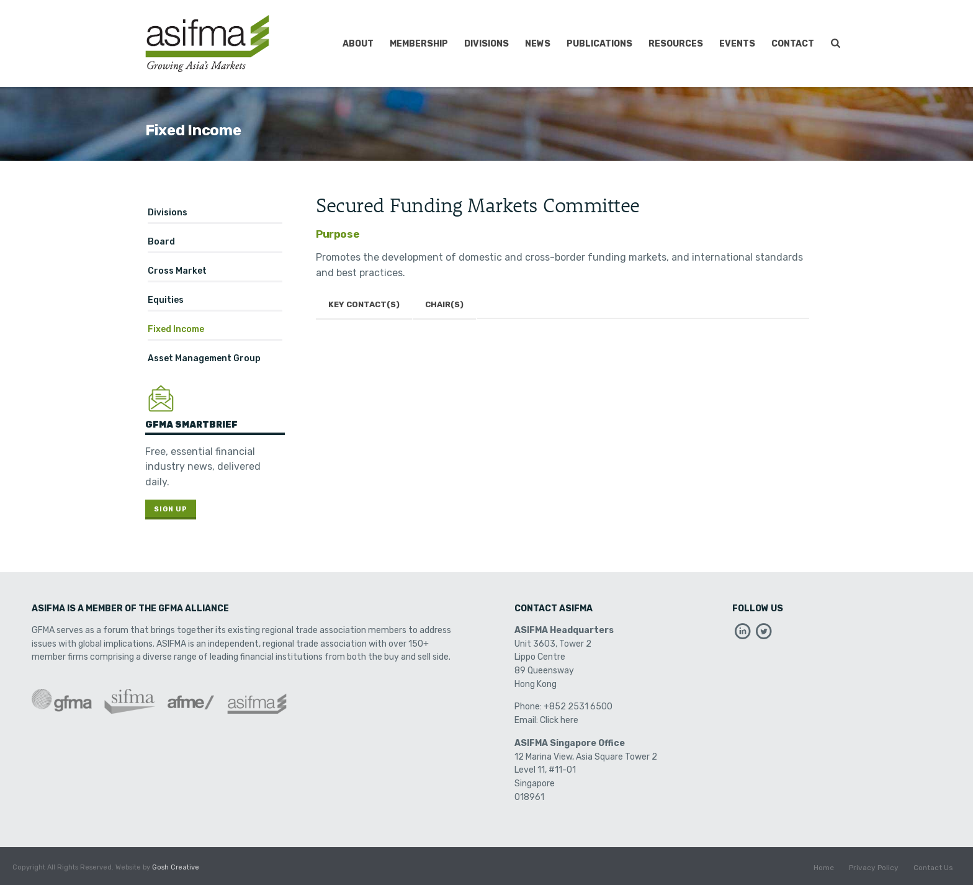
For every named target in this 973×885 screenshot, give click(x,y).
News (537, 43)
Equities (166, 300)
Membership (419, 43)
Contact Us (933, 867)
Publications (599, 43)
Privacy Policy (874, 867)
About (358, 43)
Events (737, 43)
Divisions (486, 43)
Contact (792, 43)
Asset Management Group (204, 358)
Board (161, 241)
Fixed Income (176, 329)
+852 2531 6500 (578, 706)
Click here (559, 720)
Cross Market (177, 271)
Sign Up (170, 509)
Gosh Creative (175, 867)
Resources (675, 43)
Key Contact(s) (364, 304)
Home (824, 867)
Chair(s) (444, 304)
